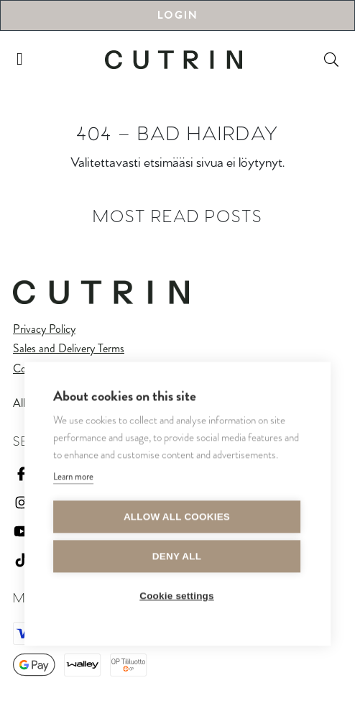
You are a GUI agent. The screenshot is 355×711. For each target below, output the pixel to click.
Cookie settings (176, 597)
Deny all (176, 558)
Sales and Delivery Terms (68, 348)
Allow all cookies (177, 518)
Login (177, 15)
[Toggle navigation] (20, 59)
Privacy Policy (44, 329)
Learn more (73, 478)
